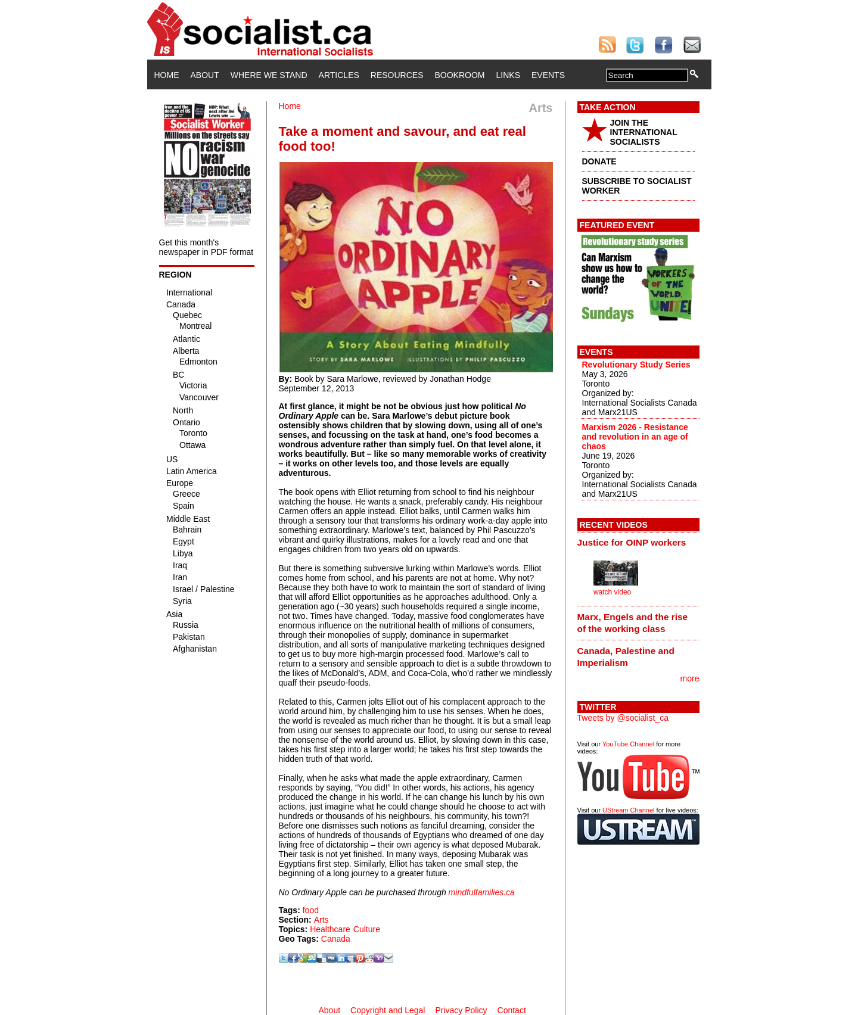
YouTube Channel (628, 744)
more (690, 678)
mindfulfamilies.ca (482, 892)
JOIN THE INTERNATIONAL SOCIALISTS (643, 132)
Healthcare (330, 929)
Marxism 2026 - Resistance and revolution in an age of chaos (635, 436)
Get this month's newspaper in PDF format (206, 247)
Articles (339, 75)
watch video (612, 592)
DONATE (599, 161)
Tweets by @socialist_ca (623, 718)
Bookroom (460, 75)
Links (508, 75)
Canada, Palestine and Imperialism (625, 657)
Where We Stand (269, 75)
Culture (366, 929)
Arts (321, 919)
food (311, 910)
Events (548, 75)
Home (166, 75)
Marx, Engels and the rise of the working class (632, 623)
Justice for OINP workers (631, 542)
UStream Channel (628, 810)
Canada (335, 939)
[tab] (638, 542)
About (205, 75)
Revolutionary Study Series (636, 364)
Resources (397, 75)
